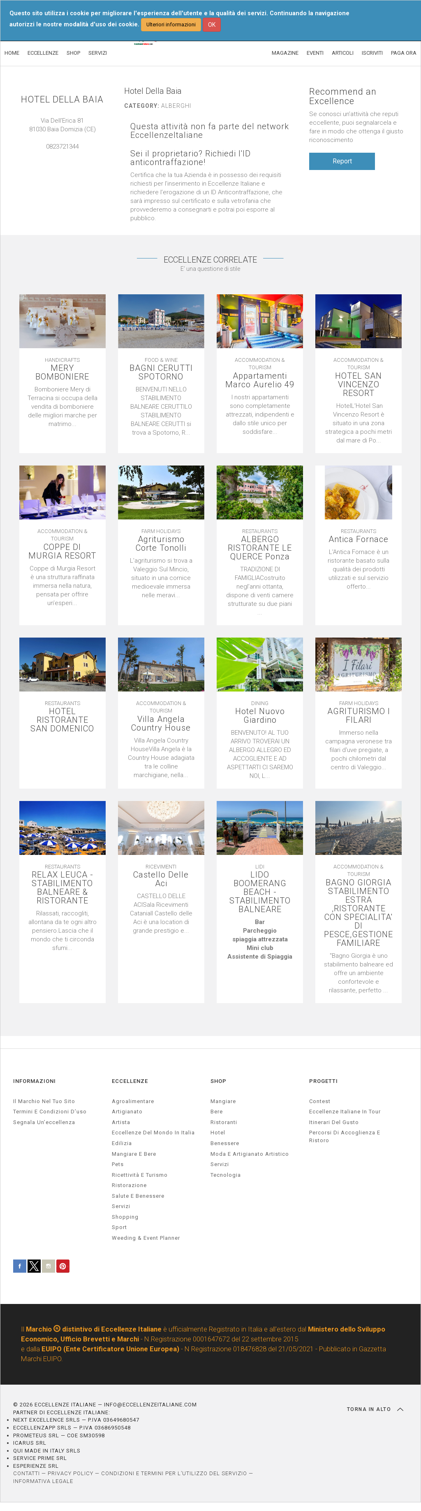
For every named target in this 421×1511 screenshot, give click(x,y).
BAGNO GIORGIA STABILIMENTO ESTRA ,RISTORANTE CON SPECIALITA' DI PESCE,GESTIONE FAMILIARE (358, 913)
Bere (216, 1111)
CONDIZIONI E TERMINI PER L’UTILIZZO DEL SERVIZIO (174, 1473)
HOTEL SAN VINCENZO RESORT (358, 385)
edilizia (122, 1143)
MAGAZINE (285, 53)
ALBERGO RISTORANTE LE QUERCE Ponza (260, 548)
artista (121, 1122)
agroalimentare (133, 1101)
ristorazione (129, 1185)
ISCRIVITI (372, 53)
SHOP (73, 53)
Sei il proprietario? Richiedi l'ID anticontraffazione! (190, 158)
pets (118, 1164)
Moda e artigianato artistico (249, 1154)
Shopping (125, 1217)
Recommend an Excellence (343, 96)
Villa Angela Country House (161, 723)
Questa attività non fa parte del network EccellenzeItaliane (209, 131)
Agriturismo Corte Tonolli (161, 543)
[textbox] (260, 939)
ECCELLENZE (43, 53)
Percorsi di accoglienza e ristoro (344, 1136)
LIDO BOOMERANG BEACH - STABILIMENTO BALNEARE (260, 892)
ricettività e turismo (140, 1175)
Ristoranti (223, 1122)
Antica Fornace (358, 539)
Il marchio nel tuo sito (44, 1101)
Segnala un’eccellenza (44, 1122)
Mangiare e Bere (134, 1154)
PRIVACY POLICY (70, 1473)
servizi (121, 1206)
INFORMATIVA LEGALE (43, 1481)
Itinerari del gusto (334, 1122)
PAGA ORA (403, 53)
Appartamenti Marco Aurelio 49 (259, 380)
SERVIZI (97, 53)
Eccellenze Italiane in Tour (345, 1111)
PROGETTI (323, 1081)
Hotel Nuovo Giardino (260, 715)
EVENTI (315, 53)
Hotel (217, 1132)
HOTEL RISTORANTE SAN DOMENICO (62, 720)
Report (342, 161)
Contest (320, 1101)
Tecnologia (225, 1175)
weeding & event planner (146, 1238)
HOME (12, 53)
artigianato (127, 1111)
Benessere (224, 1143)
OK (211, 24)
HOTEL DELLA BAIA (62, 99)
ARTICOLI (343, 53)
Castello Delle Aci (161, 879)
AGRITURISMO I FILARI (358, 715)
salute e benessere (138, 1196)
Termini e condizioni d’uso (50, 1111)
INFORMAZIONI (34, 1081)
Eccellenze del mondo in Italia (153, 1132)
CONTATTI (26, 1473)
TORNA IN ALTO (375, 1409)
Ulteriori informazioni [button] (171, 24)
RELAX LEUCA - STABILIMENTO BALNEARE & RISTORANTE (62, 888)
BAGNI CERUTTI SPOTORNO (161, 372)
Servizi (219, 1164)
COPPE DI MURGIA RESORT (62, 551)
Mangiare (223, 1101)
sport (119, 1227)
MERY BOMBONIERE (62, 372)
